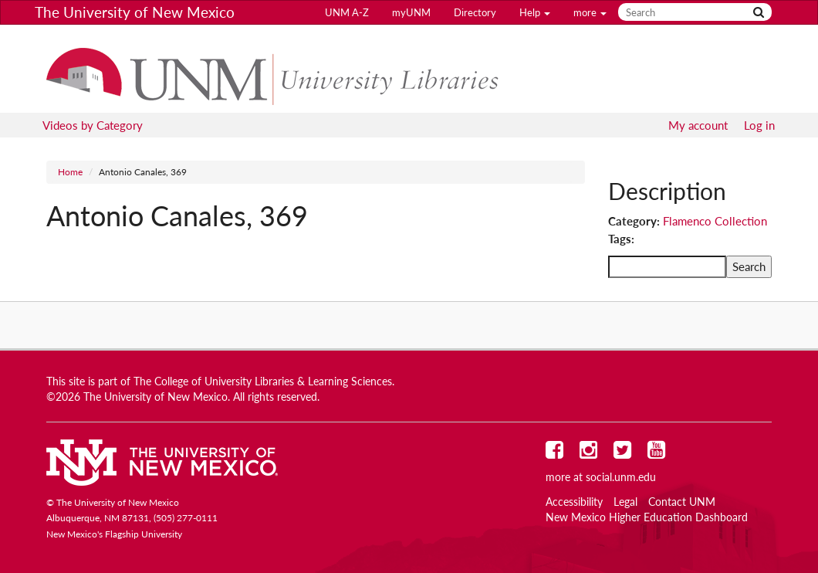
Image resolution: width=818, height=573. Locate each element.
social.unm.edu (621, 477)
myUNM (411, 12)
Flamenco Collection (715, 221)
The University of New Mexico (135, 12)
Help (534, 12)
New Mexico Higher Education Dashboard (647, 517)
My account (698, 125)
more (590, 12)
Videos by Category (92, 125)
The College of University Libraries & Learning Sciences (263, 381)
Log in (759, 125)
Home (70, 172)
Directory (475, 12)
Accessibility (574, 502)
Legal (625, 502)
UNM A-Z (347, 12)
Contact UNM (681, 502)
